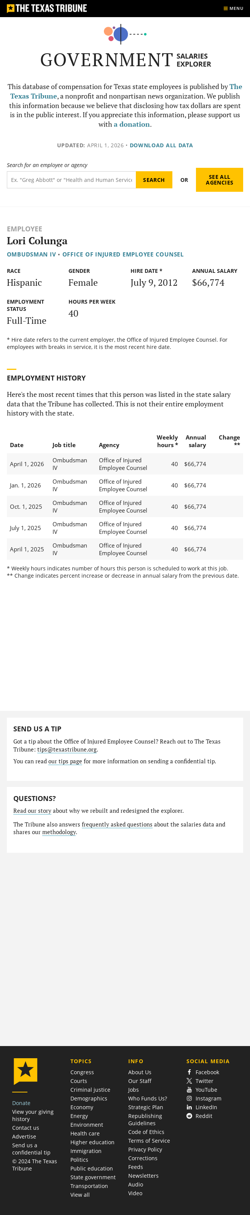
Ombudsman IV (31, 254)
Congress (82, 1072)
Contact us (25, 1127)
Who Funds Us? (147, 1098)
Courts (78, 1080)
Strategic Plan (145, 1107)
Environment (86, 1124)
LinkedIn (201, 1107)
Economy (81, 1107)
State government (93, 1177)
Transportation (89, 1186)
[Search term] (71, 179)
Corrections (143, 1158)
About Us (139, 1072)
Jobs (133, 1089)
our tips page (65, 761)
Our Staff (139, 1080)
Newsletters (143, 1175)
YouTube (201, 1089)
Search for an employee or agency (47, 165)
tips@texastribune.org (67, 749)
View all (80, 1194)
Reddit (199, 1115)
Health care (85, 1133)
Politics (79, 1159)
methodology (59, 832)
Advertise (24, 1136)
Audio (135, 1184)
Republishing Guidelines (145, 1119)
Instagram (203, 1098)
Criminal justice (90, 1089)
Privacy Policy (145, 1149)
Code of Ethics (146, 1131)
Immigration (86, 1150)
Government (107, 59)
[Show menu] (233, 8)
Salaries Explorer (194, 59)
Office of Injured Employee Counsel (123, 254)
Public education (91, 1168)
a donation (132, 124)
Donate (21, 1103)
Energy (79, 1115)
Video (135, 1193)
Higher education (92, 1142)
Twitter (199, 1080)
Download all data (161, 145)
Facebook (202, 1072)
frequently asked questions (117, 824)
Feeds (135, 1166)
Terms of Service (149, 1140)
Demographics (88, 1098)
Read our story (32, 810)
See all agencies (219, 179)
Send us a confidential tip (31, 1149)
